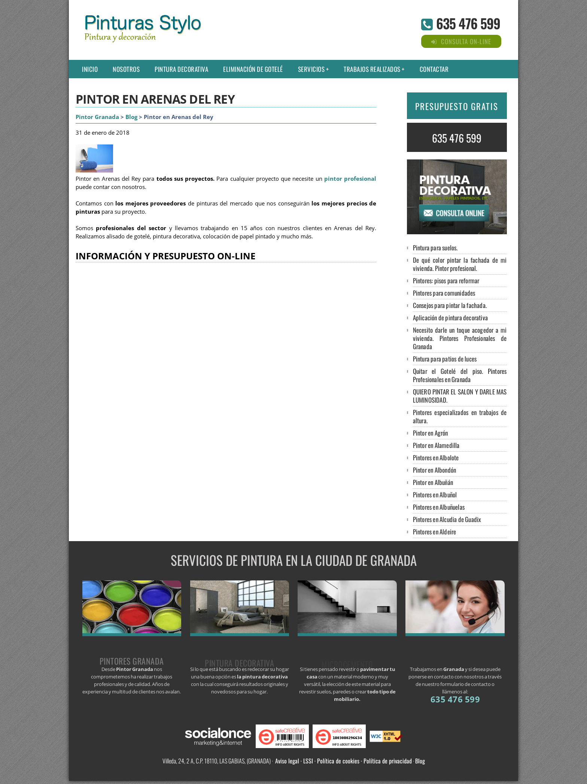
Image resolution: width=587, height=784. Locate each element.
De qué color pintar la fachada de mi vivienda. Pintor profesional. (460, 264)
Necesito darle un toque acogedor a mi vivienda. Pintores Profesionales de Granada (460, 338)
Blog (131, 117)
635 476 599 (468, 23)
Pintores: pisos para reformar (446, 280)
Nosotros (126, 69)
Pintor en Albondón (434, 470)
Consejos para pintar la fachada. (450, 305)
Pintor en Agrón (430, 432)
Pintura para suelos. (435, 247)
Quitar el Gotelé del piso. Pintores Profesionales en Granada (460, 375)
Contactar (434, 69)
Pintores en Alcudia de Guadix (447, 519)
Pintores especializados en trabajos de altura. (460, 416)
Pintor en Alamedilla (436, 445)
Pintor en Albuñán (433, 482)
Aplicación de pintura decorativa (450, 317)
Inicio (90, 69)
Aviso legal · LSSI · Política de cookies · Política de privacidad (343, 760)
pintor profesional (350, 178)
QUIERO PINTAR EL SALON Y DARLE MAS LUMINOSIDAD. (460, 396)
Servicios (311, 69)
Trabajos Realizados (372, 69)
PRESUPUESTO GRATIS (456, 106)
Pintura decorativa (181, 69)
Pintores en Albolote (436, 457)
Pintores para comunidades (444, 293)
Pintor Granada (97, 117)
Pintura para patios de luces (445, 358)
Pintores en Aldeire (434, 531)
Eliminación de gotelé (253, 69)
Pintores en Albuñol (435, 494)
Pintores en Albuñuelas (439, 507)
